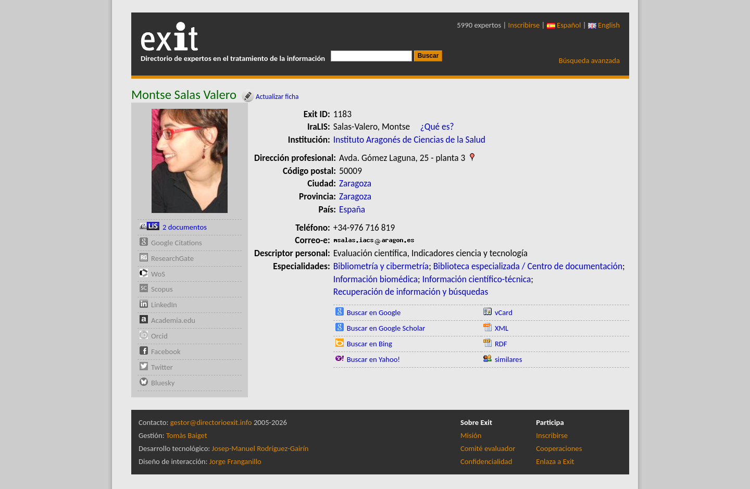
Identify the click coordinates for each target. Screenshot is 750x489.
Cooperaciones (559, 448)
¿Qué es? (437, 126)
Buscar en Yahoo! (373, 359)
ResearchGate (172, 258)
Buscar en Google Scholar (386, 328)
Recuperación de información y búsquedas (410, 291)
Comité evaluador (487, 448)
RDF (501, 343)
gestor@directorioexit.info (211, 422)
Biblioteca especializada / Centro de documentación (527, 266)
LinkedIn (164, 304)
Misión (470, 435)
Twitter (162, 367)
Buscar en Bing (369, 343)
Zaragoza (355, 183)
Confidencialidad (486, 461)
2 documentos (184, 227)
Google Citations (176, 242)
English (604, 25)
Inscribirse (524, 25)
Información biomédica (375, 279)
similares (508, 359)
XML (501, 328)
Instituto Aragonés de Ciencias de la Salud (409, 139)
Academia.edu (173, 320)
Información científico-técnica (476, 279)
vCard (503, 312)
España (352, 209)
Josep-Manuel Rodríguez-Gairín (260, 448)
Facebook (166, 351)
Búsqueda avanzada (589, 60)
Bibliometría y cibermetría (381, 266)
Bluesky (162, 382)
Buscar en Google (374, 312)
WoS (158, 274)
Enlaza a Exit (555, 461)
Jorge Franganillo (235, 461)
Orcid (159, 336)
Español (564, 25)
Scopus (162, 289)
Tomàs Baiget (186, 435)
